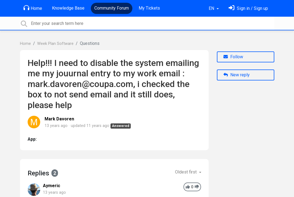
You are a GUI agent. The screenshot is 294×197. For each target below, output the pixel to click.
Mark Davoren (59, 118)
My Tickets (149, 8)
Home (33, 8)
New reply (236, 74)
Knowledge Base (68, 8)
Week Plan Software (55, 43)
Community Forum (111, 8)
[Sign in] (248, 8)
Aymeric (51, 185)
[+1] (188, 187)
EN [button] (212, 8)
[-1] (197, 187)
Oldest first (186, 172)
